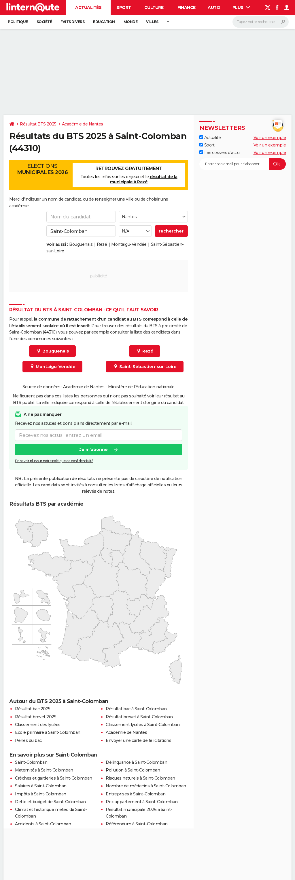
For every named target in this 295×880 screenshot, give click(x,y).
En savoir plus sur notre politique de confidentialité (54, 461)
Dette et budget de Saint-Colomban (50, 801)
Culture (154, 7)
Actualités (88, 7)
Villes (152, 22)
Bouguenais (80, 244)
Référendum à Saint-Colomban (137, 823)
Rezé (102, 244)
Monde (131, 22)
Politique (18, 22)
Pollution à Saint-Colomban (133, 770)
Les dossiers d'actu (219, 152)
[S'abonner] (242, 164)
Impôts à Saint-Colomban (40, 794)
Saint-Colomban (31, 762)
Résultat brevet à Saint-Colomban (139, 716)
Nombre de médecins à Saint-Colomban (146, 785)
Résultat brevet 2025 (35, 716)
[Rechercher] (260, 22)
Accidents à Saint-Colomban (43, 823)
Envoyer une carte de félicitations (138, 740)
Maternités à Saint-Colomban (44, 770)
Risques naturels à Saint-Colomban (140, 778)
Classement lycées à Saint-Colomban (142, 724)
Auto (214, 7)
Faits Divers (72, 22)
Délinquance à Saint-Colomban (136, 762)
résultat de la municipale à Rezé (143, 179)
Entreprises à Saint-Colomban (135, 794)
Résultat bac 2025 (32, 708)
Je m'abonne (94, 449)
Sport (123, 7)
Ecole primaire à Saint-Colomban (47, 732)
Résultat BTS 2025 (38, 124)
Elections (42, 169)
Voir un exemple (270, 137)
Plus (241, 7)
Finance (186, 7)
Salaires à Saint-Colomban (41, 785)
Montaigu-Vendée (129, 244)
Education (104, 22)
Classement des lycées (37, 724)
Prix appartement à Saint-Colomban (142, 801)
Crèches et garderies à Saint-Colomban (53, 778)
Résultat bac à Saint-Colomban (136, 708)
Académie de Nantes (82, 124)
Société (44, 22)
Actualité (210, 137)
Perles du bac (28, 740)
